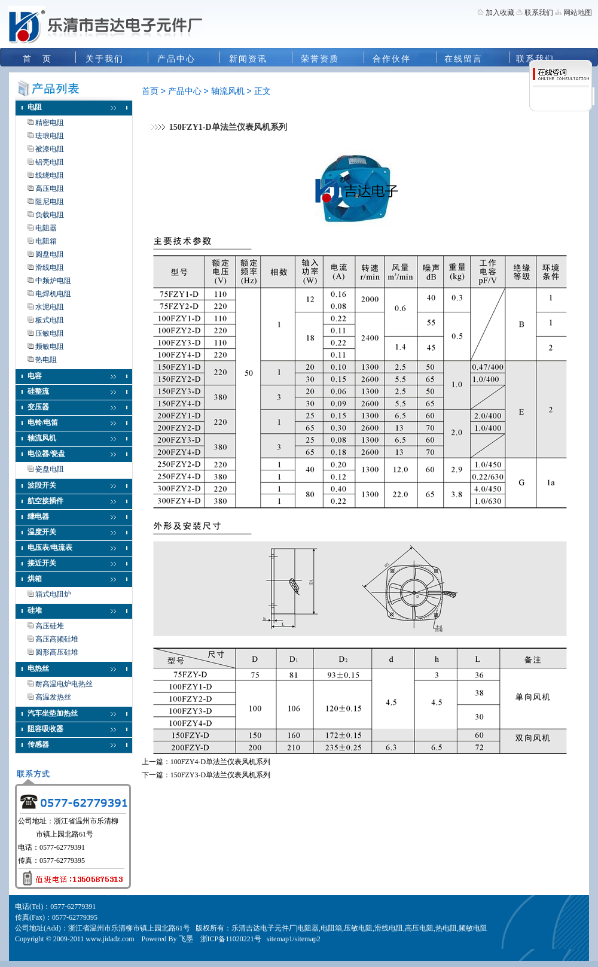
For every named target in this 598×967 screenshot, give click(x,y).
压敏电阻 (49, 333)
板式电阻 (49, 320)
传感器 (38, 744)
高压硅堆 (49, 626)
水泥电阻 (49, 307)
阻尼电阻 (49, 201)
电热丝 (38, 668)
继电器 (38, 516)
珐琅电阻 (49, 136)
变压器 (38, 407)
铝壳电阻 (49, 162)
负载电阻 (49, 215)
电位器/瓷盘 (46, 453)
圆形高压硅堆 (56, 652)
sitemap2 (307, 939)
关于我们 (105, 58)
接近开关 (42, 563)
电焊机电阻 (53, 294)
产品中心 (176, 58)
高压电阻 (49, 188)
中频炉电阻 (53, 280)
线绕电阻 (49, 175)
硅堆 (35, 610)
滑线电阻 (49, 267)
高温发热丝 (53, 697)
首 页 (37, 58)
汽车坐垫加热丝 (53, 713)
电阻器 (46, 228)
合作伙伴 (392, 58)
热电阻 (46, 359)
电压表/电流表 (50, 547)
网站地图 (577, 12)
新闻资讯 (248, 58)
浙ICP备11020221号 (230, 939)
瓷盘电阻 (49, 469)
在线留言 (463, 58)
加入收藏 (500, 12)
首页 (150, 91)
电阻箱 (46, 241)
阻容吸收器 (45, 729)
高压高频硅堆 (56, 639)
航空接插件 (45, 501)
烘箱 (35, 578)
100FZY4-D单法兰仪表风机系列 (220, 762)
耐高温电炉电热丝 (64, 684)
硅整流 (38, 391)
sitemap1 (279, 939)
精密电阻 (49, 122)
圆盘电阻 (49, 254)
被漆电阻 (49, 149)
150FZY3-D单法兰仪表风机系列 (220, 775)
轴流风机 (42, 438)
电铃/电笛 (43, 422)
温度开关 (42, 532)
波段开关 (42, 485)
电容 (35, 376)
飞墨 (186, 939)
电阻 (35, 107)
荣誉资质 (320, 58)
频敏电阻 (49, 346)
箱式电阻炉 (53, 594)
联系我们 (538, 12)
